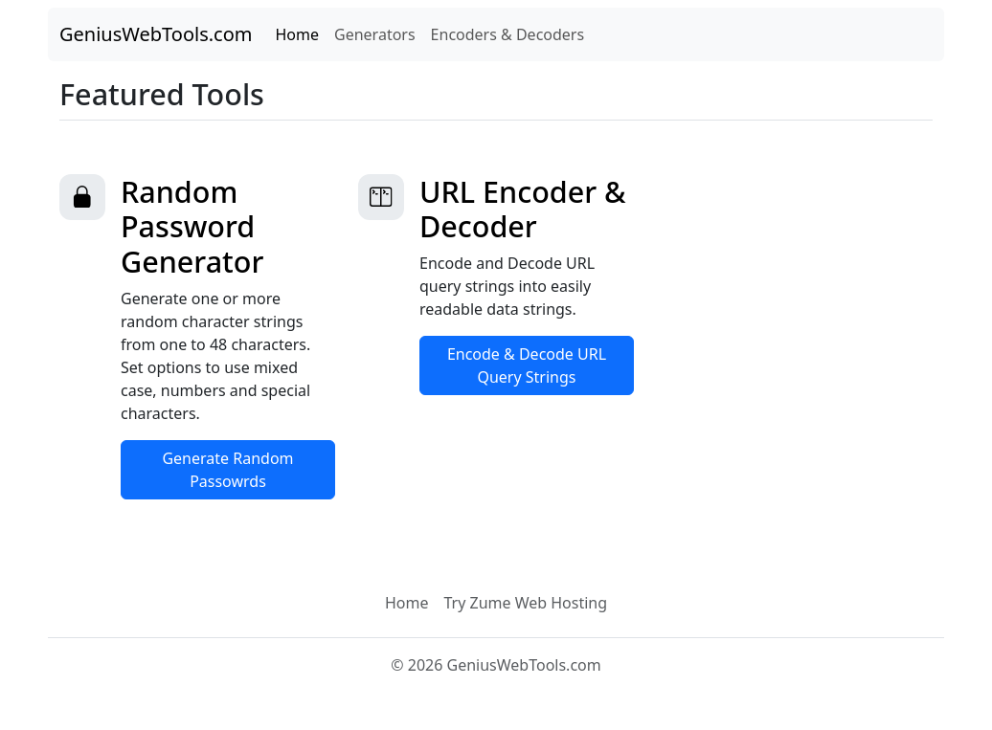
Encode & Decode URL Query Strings (526, 365)
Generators (375, 34)
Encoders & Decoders (508, 34)
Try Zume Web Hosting (525, 602)
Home (298, 34)
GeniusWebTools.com (156, 34)
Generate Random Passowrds (227, 470)
